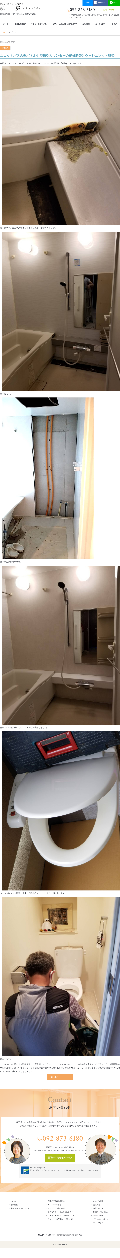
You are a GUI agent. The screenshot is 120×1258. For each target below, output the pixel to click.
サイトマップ (98, 1222)
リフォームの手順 (54, 1204)
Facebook (101, 3)
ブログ (114, 24)
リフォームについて (38, 24)
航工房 (41, 1234)
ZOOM (88, 3)
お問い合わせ (108, 10)
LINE (115, 3)
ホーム (5, 24)
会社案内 (85, 24)
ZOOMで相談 (98, 1215)
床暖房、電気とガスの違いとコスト (61, 1215)
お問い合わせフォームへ (62, 1157)
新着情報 (14, 1204)
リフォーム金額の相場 (56, 1208)
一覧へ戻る (53, 1077)
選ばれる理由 (20, 24)
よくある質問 (100, 24)
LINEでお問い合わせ (100, 1211)
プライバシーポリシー (101, 1219)
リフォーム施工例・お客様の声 (64, 24)
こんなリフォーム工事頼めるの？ (60, 1211)
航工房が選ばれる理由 (56, 1201)
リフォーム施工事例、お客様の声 (60, 1219)
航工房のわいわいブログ (20, 1208)
